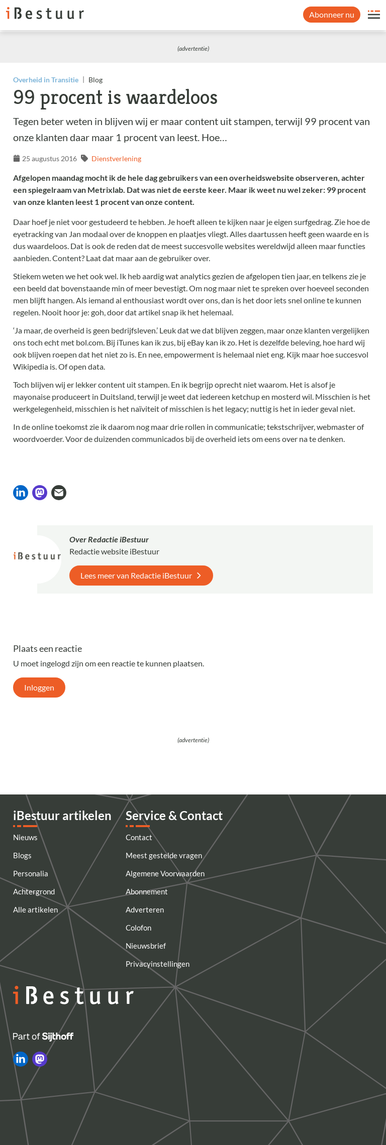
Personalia (30, 873)
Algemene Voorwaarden (165, 873)
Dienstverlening (116, 158)
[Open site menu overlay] (374, 15)
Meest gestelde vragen (164, 855)
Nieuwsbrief (146, 945)
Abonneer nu (331, 14)
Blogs (22, 855)
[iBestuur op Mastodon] (39, 1059)
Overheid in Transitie (45, 79)
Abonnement (147, 891)
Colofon (138, 927)
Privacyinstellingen (157, 963)
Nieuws (25, 837)
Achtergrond (34, 891)
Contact (139, 837)
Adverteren (145, 909)
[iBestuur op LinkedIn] (20, 1059)
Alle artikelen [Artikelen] (35, 909)
